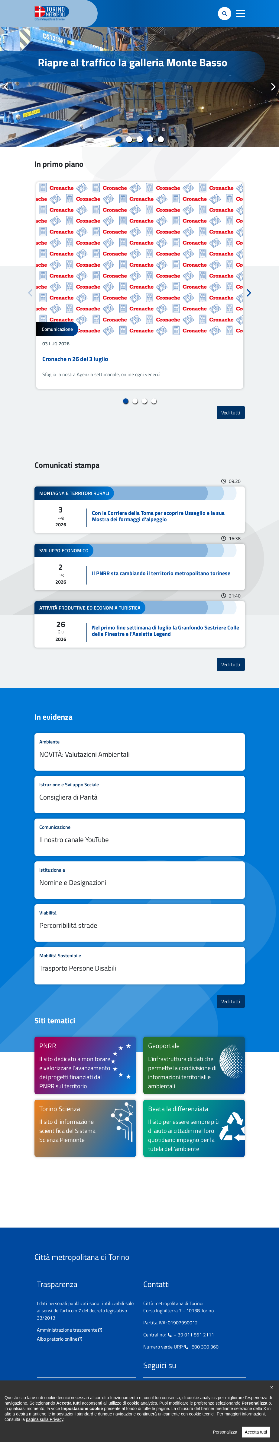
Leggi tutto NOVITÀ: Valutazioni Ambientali (139, 752)
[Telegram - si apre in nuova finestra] (177, 1384)
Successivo (272, 87)
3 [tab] (139, 139)
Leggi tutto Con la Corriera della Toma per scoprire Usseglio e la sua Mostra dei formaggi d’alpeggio (139, 509)
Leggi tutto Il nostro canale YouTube (139, 837)
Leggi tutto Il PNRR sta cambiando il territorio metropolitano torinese (139, 567)
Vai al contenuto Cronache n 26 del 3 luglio (139, 285)
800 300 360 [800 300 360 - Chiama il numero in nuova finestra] (201, 1346)
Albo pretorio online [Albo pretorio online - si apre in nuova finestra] (57, 1338)
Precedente (6, 87)
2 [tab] (129, 139)
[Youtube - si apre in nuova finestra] (196, 1384)
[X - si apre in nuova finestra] (186, 1384)
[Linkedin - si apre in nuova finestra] (167, 1384)
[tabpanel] (139, 87)
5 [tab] (160, 139)
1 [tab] (118, 139)
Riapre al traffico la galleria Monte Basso (132, 62)
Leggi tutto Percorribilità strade (139, 923)
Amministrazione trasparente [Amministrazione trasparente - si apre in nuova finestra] (67, 1329)
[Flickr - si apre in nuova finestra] (206, 1384)
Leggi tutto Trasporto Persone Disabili (139, 965)
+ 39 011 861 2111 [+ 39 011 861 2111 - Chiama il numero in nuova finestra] (190, 1334)
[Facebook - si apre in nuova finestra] (148, 1384)
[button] (240, 13)
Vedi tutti (233, 412)
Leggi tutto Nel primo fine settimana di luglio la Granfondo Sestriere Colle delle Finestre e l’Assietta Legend (139, 624)
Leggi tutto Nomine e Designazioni (139, 880)
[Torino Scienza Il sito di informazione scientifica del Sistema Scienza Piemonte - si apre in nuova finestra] (85, 1128)
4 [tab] (150, 139)
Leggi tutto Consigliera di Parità (139, 794)
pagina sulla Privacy (44, 1438)
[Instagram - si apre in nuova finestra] (157, 1384)
